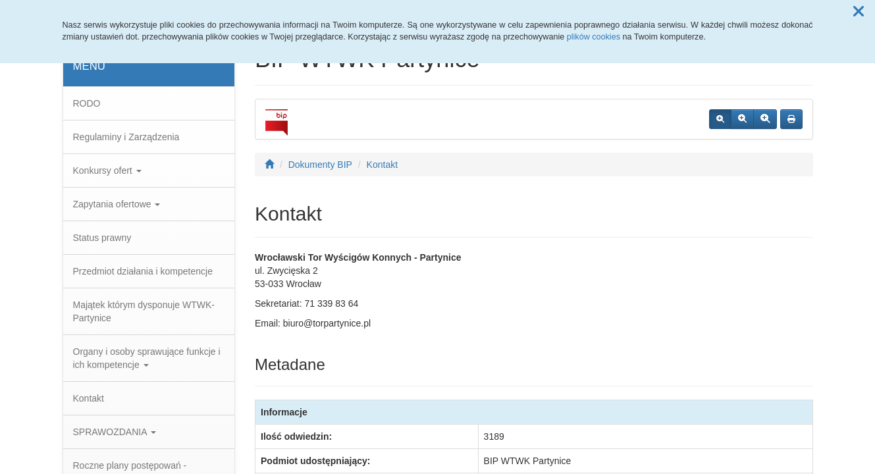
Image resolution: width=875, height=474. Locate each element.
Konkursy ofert (107, 170)
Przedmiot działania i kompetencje (143, 271)
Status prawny (102, 237)
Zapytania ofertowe (117, 204)
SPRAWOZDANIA (114, 432)
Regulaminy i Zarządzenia (126, 137)
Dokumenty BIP (320, 164)
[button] (858, 12)
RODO (87, 103)
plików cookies (593, 36)
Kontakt (88, 398)
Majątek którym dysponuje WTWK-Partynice (144, 311)
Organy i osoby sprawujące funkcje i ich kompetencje (147, 358)
